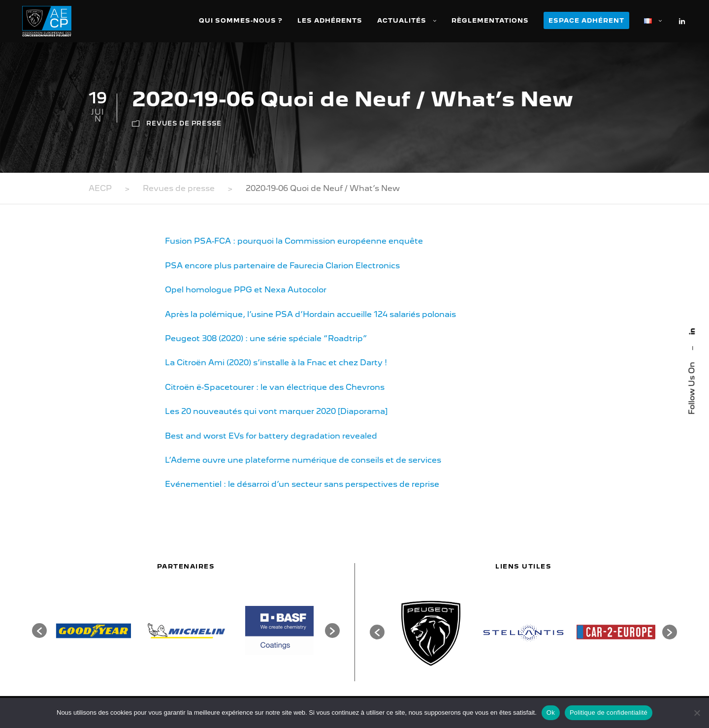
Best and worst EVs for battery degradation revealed (271, 436)
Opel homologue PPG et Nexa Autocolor (245, 289)
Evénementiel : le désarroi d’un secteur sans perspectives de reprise (302, 484)
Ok (551, 712)
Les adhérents (329, 20)
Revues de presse (184, 123)
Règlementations (490, 20)
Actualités (401, 20)
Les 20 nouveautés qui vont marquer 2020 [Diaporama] (276, 411)
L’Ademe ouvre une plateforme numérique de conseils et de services (303, 460)
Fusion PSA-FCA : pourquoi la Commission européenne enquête (294, 241)
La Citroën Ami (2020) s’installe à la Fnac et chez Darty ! (276, 362)
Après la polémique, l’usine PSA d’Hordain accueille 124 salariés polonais (310, 314)
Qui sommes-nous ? (241, 20)
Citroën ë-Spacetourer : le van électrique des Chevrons (275, 387)
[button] (39, 630)
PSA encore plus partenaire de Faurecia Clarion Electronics (282, 265)
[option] (93, 631)
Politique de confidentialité (608, 712)
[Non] (697, 713)
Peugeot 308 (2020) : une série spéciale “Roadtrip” (266, 338)
